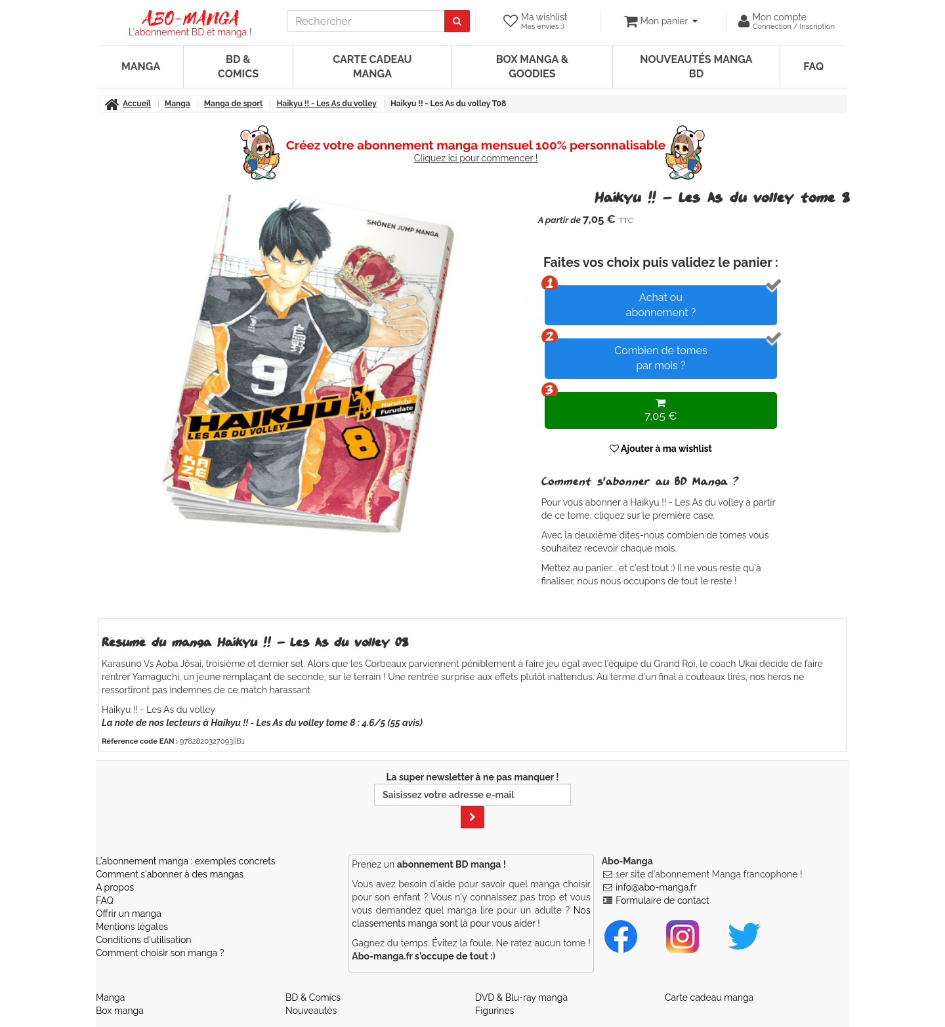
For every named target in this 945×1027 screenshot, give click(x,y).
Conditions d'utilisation (143, 940)
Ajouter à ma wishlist (661, 448)
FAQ (813, 66)
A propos (115, 887)
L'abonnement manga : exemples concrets (186, 861)
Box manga (120, 1010)
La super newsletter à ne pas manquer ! (472, 800)
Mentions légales (132, 926)
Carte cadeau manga (372, 66)
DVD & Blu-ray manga (521, 997)
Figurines (494, 1010)
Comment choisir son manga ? (160, 953)
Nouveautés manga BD (696, 66)
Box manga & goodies (532, 66)
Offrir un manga (128, 913)
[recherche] (366, 21)
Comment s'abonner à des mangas (169, 874)
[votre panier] (660, 21)
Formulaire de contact (662, 900)
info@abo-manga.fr (656, 887)
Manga (140, 66)
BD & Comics (238, 66)
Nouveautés (311, 1010)
